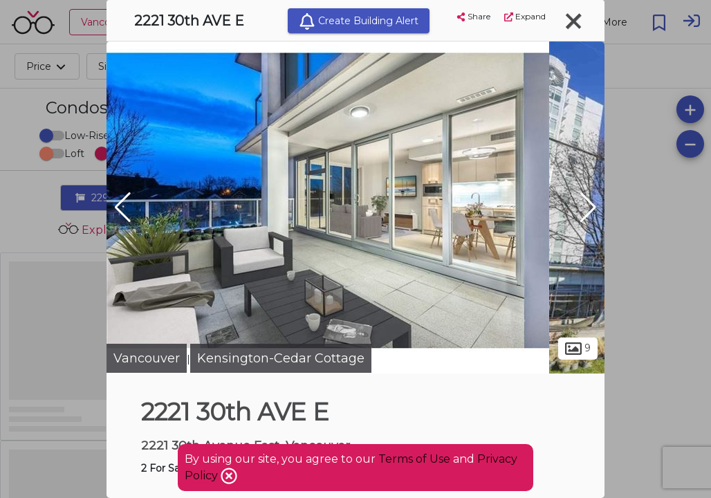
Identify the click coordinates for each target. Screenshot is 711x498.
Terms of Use (414, 458)
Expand (525, 16)
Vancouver (146, 358)
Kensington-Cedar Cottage (280, 358)
